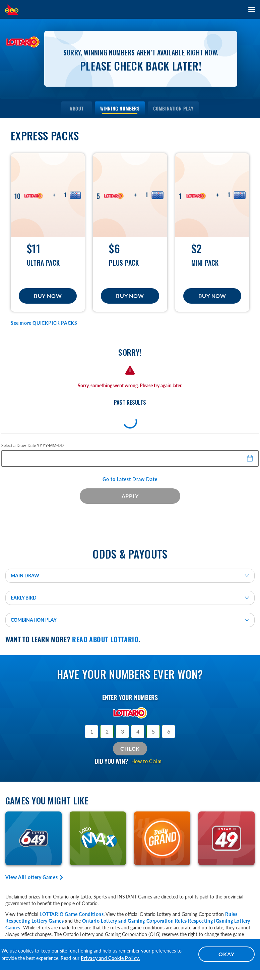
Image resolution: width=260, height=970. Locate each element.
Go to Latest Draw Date (130, 479)
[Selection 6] (168, 731)
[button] (250, 458)
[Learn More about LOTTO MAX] (98, 838)
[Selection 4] (137, 731)
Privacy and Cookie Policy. (110, 958)
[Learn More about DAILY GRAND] (162, 838)
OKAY (226, 954)
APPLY (130, 496)
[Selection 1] (91, 731)
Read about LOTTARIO (105, 639)
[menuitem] (76, 108)
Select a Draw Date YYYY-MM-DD (32, 445)
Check (130, 748)
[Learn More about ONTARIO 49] (226, 838)
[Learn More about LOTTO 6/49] (33, 838)
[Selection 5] (153, 731)
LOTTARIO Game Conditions (72, 914)
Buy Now (48, 296)
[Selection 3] (122, 731)
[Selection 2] (107, 731)
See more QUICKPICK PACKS (44, 323)
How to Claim (146, 761)
